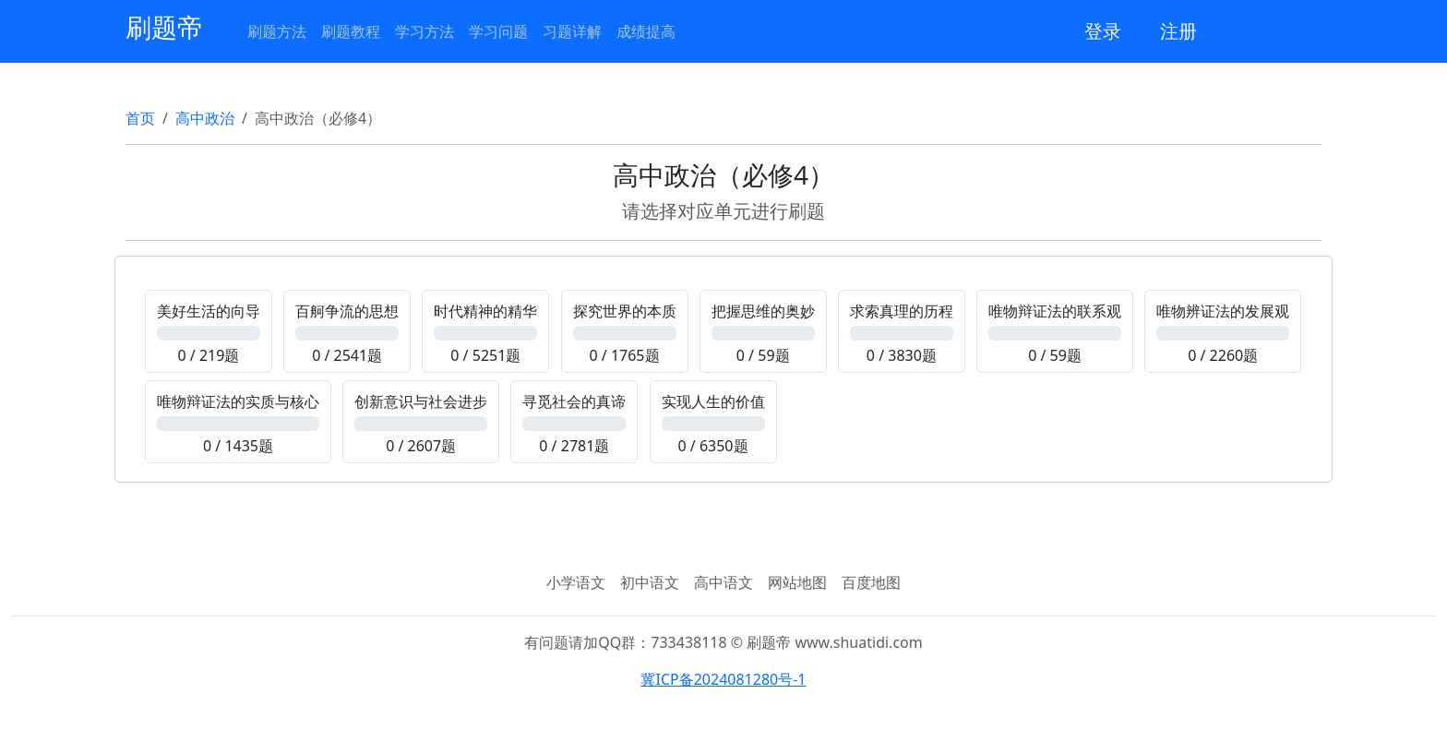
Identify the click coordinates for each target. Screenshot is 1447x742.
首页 (140, 118)
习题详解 (572, 31)
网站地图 (797, 582)
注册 (1178, 30)
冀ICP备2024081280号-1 (723, 679)
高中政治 (204, 118)
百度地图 (871, 582)
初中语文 (649, 582)
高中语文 (723, 582)
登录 (1102, 30)
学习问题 (498, 31)
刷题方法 (276, 31)
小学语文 (575, 582)
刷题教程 (350, 31)
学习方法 (424, 31)
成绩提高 (646, 31)
